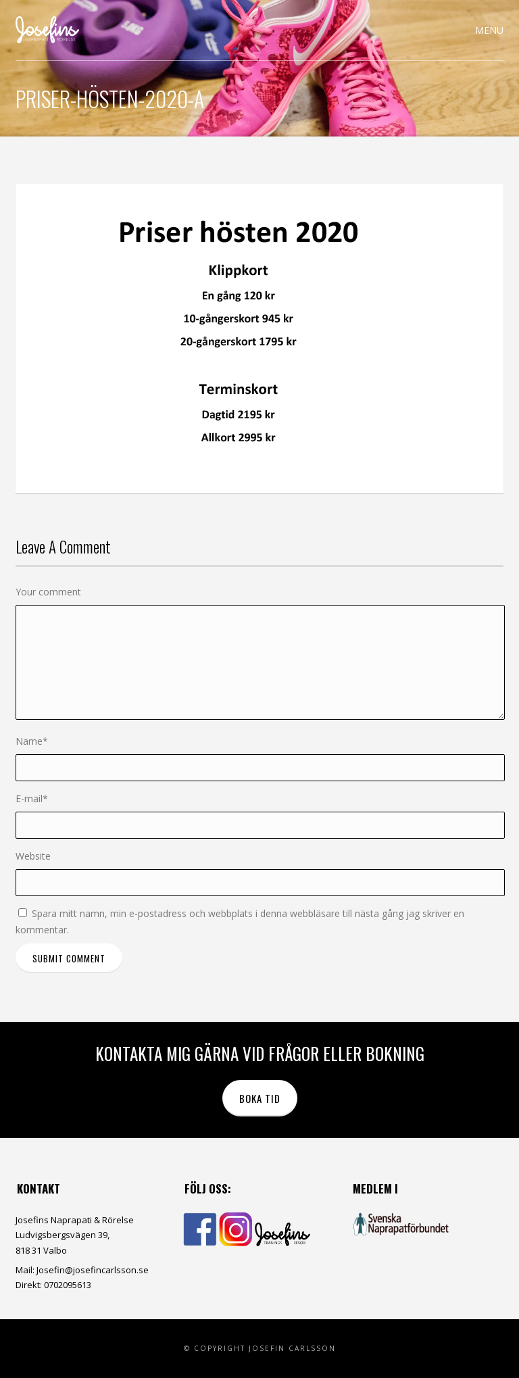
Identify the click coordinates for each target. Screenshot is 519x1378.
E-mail (32, 798)
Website (33, 856)
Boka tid (259, 1098)
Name (32, 741)
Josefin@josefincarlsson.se (92, 1270)
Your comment (48, 591)
